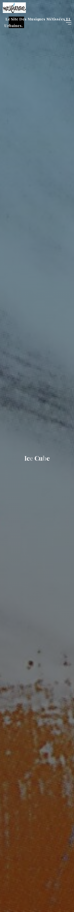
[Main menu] (67, 22)
